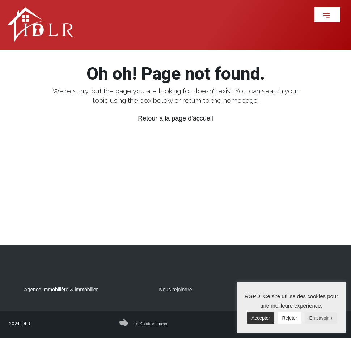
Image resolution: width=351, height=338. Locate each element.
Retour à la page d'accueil (175, 118)
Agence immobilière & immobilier (61, 289)
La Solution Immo (150, 323)
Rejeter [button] (289, 318)
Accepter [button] (260, 318)
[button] (327, 14)
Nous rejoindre (175, 289)
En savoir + (321, 318)
